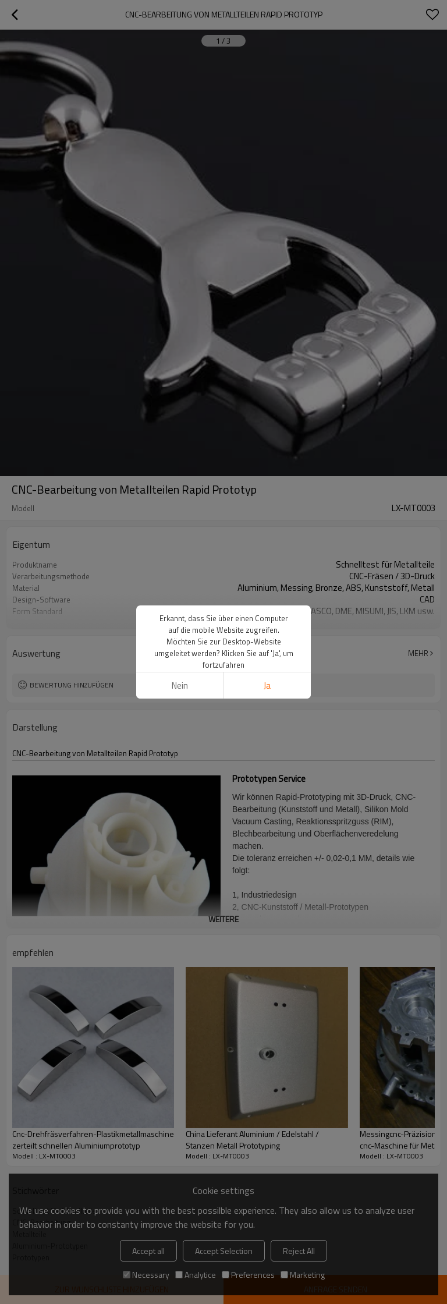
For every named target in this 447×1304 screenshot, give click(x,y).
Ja (267, 685)
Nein (180, 685)
